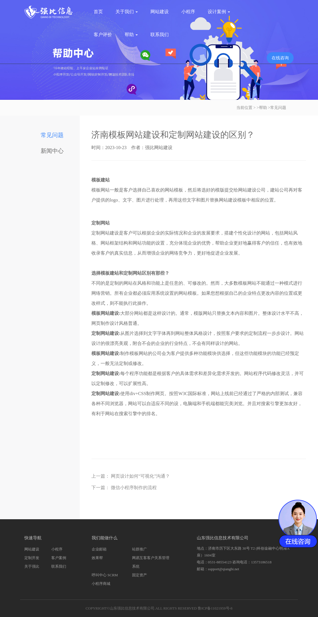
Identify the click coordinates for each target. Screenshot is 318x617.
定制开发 (31, 558)
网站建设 (159, 11)
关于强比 (31, 566)
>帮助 (262, 108)
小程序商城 (101, 583)
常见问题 (52, 135)
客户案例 (58, 558)
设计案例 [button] (219, 11)
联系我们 (159, 34)
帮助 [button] (131, 34)
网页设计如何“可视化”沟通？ (140, 476)
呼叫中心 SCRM (105, 575)
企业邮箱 (99, 549)
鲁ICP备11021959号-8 (215, 608)
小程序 (188, 11)
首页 (98, 11)
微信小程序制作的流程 (134, 487)
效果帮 (97, 558)
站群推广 (139, 549)
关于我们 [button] (126, 11)
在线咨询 (280, 58)
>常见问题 (277, 108)
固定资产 (139, 575)
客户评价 (103, 34)
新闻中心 (52, 151)
